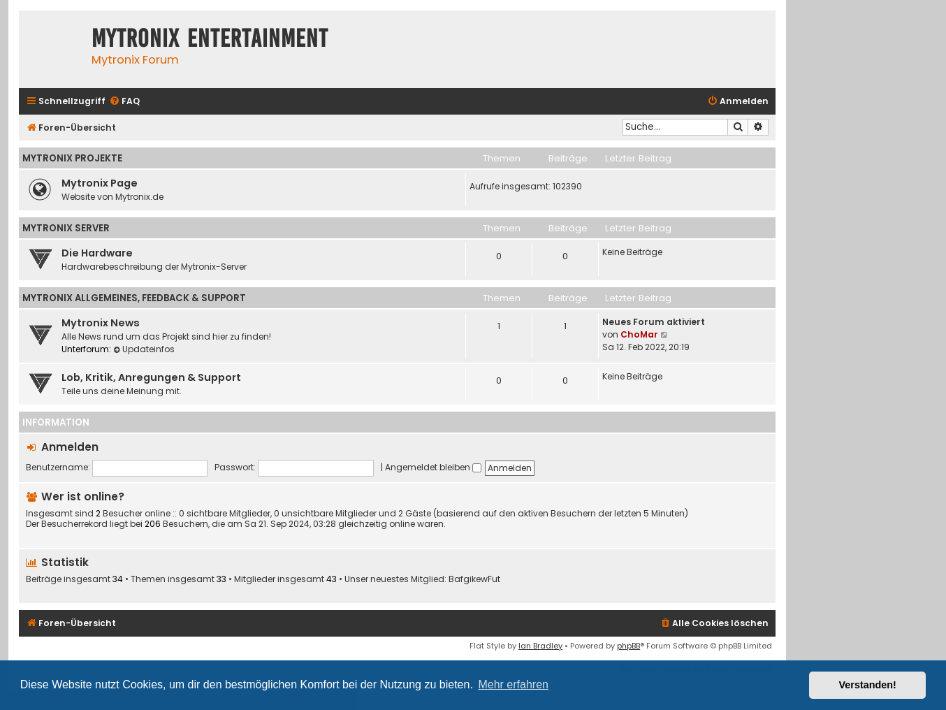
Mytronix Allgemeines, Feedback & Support (134, 298)
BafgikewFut (474, 579)
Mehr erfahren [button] (513, 684)
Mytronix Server (66, 228)
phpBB (628, 645)
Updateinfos (144, 349)
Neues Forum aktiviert (653, 322)
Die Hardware (97, 253)
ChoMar (639, 334)
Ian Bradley (540, 645)
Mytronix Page (99, 183)
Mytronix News (100, 323)
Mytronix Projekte (72, 158)
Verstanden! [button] (867, 684)
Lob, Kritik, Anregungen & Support (151, 377)
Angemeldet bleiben (433, 467)
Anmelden (70, 447)
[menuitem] (124, 101)
